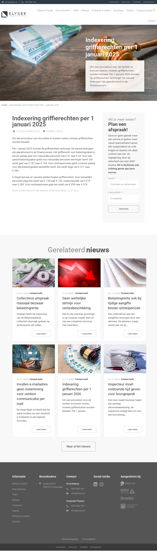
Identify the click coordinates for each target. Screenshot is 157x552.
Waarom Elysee (45, 10)
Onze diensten (63, 10)
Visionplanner (148, 2)
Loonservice (114, 2)
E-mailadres (114, 192)
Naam (111, 178)
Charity (130, 10)
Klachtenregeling (69, 540)
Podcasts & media (101, 10)
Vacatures (118, 10)
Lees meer (41, 334)
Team (76, 10)
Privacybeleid (89, 540)
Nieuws (85, 10)
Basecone (126, 2)
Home (4, 105)
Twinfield (136, 2)
